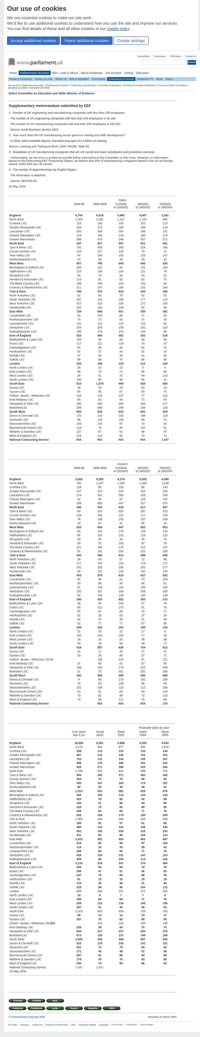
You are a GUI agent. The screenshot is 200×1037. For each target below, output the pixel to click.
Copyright (103, 1025)
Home (13, 73)
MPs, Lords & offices (65, 73)
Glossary (24, 1025)
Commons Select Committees (172, 85)
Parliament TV (145, 79)
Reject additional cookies (87, 40)
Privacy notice (117, 1025)
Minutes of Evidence (81, 93)
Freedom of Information (56, 1025)
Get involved (113, 73)
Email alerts (160, 56)
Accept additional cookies (33, 40)
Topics (169, 79)
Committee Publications (109, 85)
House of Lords (43, 79)
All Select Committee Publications (139, 85)
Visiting (128, 73)
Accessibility (143, 56)
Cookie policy (131, 1025)
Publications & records (121, 79)
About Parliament (92, 73)
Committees (98, 79)
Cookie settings (131, 40)
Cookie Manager (146, 1025)
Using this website (87, 1025)
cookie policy (118, 28)
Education (142, 73)
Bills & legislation (79, 79)
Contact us (191, 56)
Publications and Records (83, 85)
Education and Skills (18, 88)
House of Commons (20, 79)
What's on (61, 79)
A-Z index (12, 1025)
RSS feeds (175, 56)
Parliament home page (32, 85)
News (159, 79)
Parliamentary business (34, 73)
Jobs (73, 1025)
